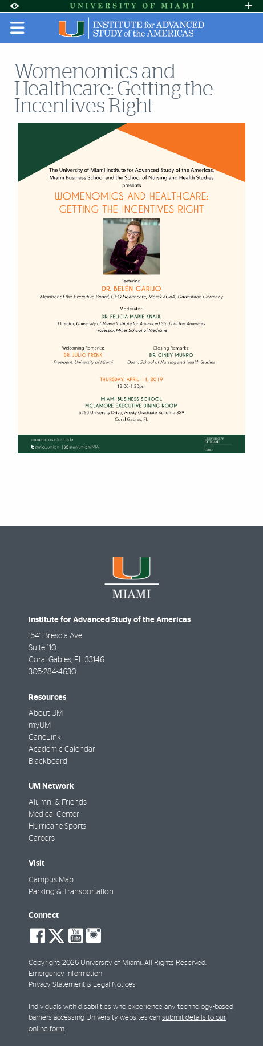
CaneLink (45, 737)
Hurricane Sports (57, 826)
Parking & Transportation (71, 892)
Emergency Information (65, 974)
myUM (40, 725)
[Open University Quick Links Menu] (248, 6)
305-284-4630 (52, 672)
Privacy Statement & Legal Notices (82, 984)
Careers (42, 838)
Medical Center (54, 814)
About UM (46, 713)
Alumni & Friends (58, 802)
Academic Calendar (62, 749)
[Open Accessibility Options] (14, 6)
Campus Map (51, 880)
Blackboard (48, 761)
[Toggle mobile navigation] (18, 28)
